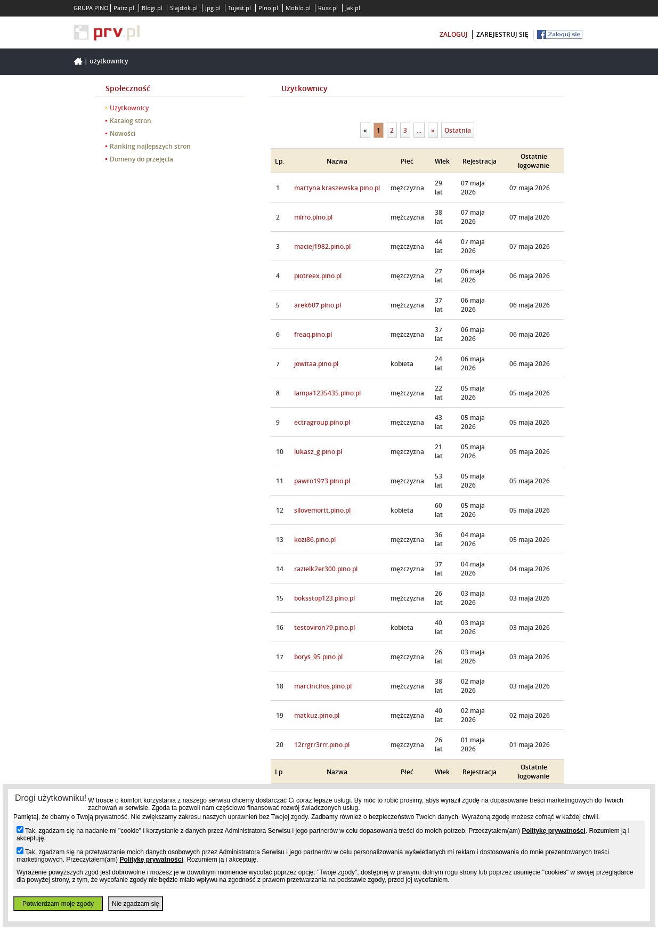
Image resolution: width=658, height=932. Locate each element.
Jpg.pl (213, 8)
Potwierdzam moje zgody (58, 903)
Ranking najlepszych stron (150, 146)
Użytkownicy (109, 61)
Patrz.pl (123, 8)
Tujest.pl (239, 8)
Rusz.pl (328, 8)
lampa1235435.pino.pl (327, 393)
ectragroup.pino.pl (322, 422)
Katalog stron (130, 120)
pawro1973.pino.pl (322, 480)
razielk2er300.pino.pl (326, 568)
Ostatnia (457, 130)
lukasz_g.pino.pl (318, 451)
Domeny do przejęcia (141, 159)
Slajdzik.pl (184, 8)
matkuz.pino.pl (316, 715)
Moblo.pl (298, 8)
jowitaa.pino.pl (316, 363)
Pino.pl (268, 8)
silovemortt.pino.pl (322, 510)
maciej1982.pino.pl (322, 246)
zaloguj (454, 34)
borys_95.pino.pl (318, 656)
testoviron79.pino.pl (324, 627)
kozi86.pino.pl (315, 539)
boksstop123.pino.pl (324, 598)
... (419, 130)
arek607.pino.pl (317, 305)
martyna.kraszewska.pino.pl (337, 187)
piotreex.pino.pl (318, 275)
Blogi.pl (152, 8)
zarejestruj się (502, 34)
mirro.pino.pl (313, 217)
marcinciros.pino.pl (323, 686)
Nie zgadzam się (135, 903)
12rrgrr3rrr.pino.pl (322, 744)
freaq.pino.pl (313, 334)
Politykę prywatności (553, 830)
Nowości (122, 133)
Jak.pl (352, 8)
